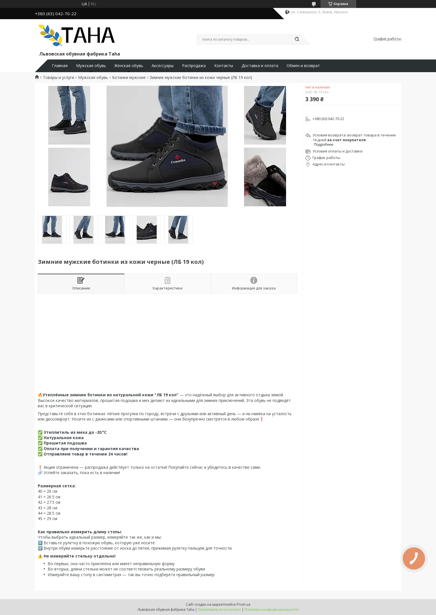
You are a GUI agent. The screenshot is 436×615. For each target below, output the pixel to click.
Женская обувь (128, 66)
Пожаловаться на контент (219, 609)
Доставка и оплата (260, 66)
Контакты (223, 66)
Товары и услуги (58, 77)
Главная (60, 66)
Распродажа (194, 66)
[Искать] (297, 39)
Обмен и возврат (303, 66)
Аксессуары (163, 66)
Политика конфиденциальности (272, 609)
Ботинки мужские (129, 77)
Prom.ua (243, 604)
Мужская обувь (91, 66)
